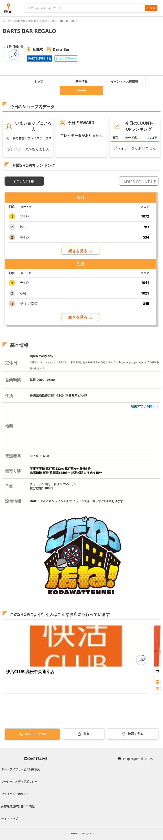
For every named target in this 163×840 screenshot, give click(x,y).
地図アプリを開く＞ (144, 406)
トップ (7, 21)
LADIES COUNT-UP (138, 182)
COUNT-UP (24, 181)
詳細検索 (20, 21)
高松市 (43, 21)
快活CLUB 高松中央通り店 (30, 671)
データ (81, 90)
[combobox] (85, 8)
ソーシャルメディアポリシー (19, 781)
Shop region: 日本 (135, 758)
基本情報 (81, 81)
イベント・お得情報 (124, 81)
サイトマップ (9, 819)
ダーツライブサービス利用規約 (20, 769)
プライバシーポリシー (15, 794)
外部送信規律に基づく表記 (18, 806)
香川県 (32, 21)
